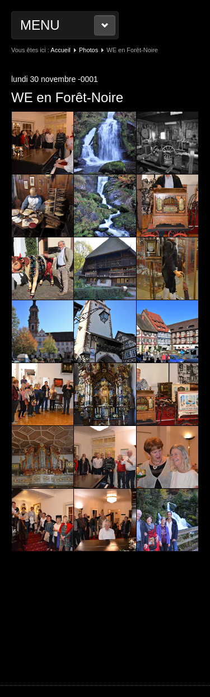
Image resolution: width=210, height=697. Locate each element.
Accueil (60, 50)
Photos (88, 50)
